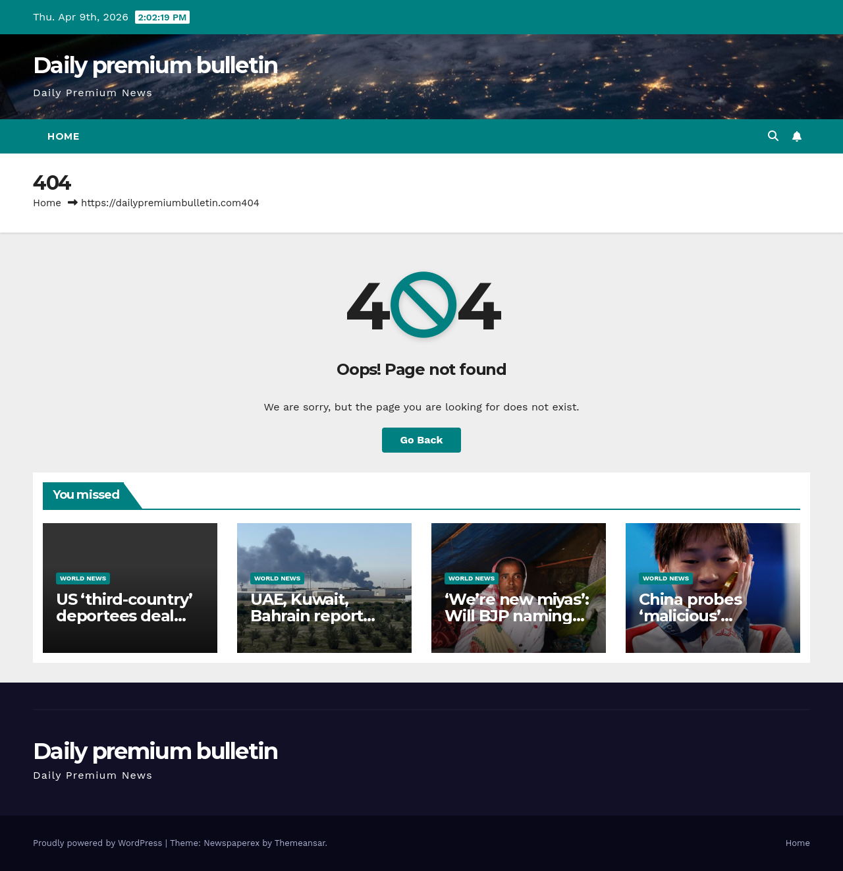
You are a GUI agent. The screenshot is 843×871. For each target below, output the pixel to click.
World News (83, 578)
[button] (773, 136)
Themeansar (300, 843)
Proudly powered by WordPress (99, 843)
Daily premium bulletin (155, 65)
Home (63, 136)
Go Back (421, 440)
